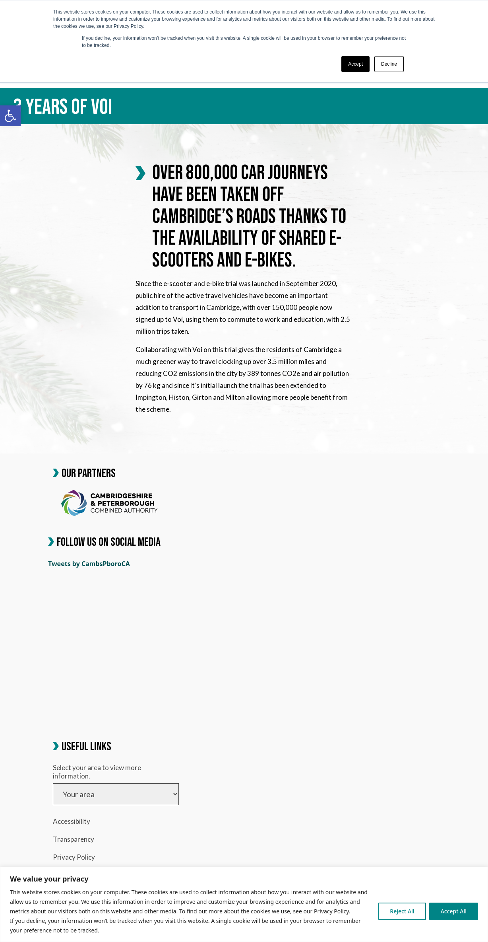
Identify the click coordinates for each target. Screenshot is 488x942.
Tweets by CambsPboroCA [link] (89, 563)
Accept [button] (355, 64)
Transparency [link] (73, 839)
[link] (10, 115)
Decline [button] (389, 64)
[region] (244, 904)
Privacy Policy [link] (74, 857)
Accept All (454, 911)
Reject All (402, 911)
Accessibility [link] (71, 821)
